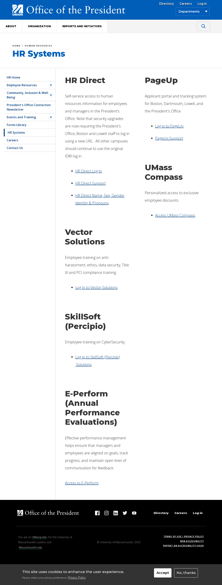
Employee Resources (22, 85)
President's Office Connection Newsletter (29, 107)
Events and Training (21, 117)
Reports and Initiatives (82, 26)
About (11, 26)
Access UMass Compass (175, 215)
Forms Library (16, 125)
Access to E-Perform (82, 482)
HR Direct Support (90, 183)
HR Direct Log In (88, 171)
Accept (162, 574)
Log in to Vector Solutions (96, 287)
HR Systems (16, 132)
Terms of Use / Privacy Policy (185, 536)
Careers (186, 3)
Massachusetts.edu (30, 547)
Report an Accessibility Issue (185, 545)
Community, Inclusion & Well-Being (28, 95)
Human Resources (38, 46)
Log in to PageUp (169, 126)
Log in (202, 3)
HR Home (13, 77)
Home (16, 46)
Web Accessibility (192, 541)
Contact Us (15, 148)
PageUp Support (169, 138)
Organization (39, 26)
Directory (166, 3)
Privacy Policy (77, 579)
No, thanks (186, 574)
